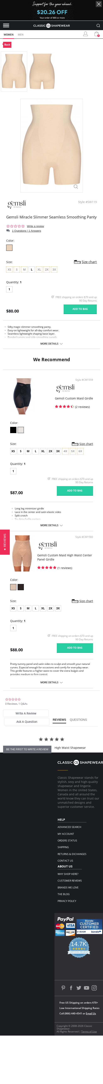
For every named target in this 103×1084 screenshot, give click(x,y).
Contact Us (65, 860)
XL (43, 451)
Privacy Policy (67, 901)
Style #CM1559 (84, 380)
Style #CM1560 (84, 537)
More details (49, 343)
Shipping (63, 847)
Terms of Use (89, 1031)
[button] (5, 541)
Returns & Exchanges (72, 854)
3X (58, 451)
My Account (66, 834)
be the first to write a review (27, 749)
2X (50, 451)
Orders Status (67, 840)
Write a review (35, 226)
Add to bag (80, 309)
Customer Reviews (70, 880)
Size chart (89, 262)
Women (8, 34)
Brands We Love (68, 887)
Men (20, 34)
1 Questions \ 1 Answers (26, 230)
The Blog (64, 894)
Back (7, 44)
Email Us (91, 1013)
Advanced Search (69, 827)
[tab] (25, 713)
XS (13, 451)
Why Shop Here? (68, 874)
